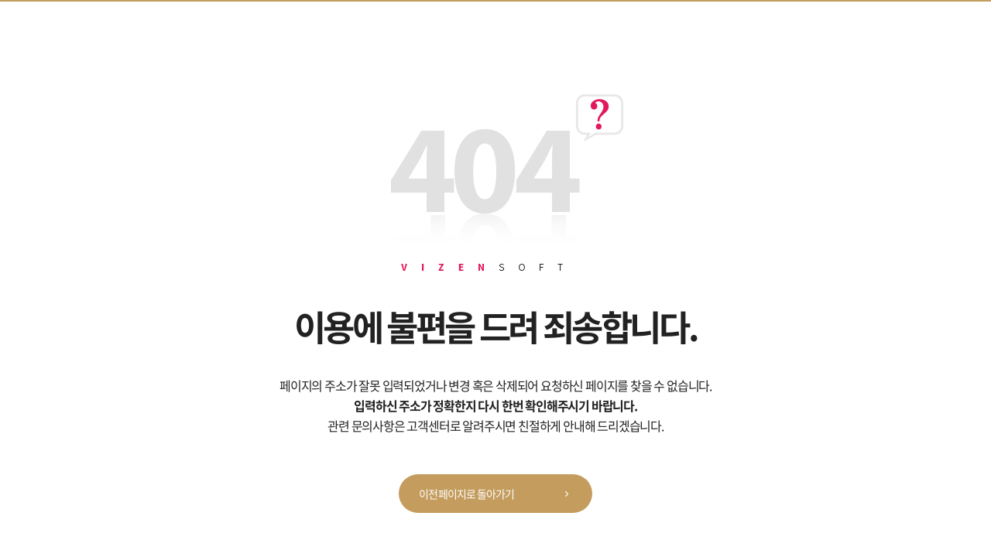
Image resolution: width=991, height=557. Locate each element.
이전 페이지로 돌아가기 (499, 494)
